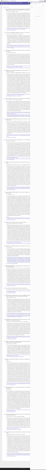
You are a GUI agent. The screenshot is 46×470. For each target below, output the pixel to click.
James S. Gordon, (9, 416)
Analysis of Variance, (14, 382)
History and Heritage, (10, 259)
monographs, (21, 262)
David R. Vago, (9, 343)
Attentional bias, (9, 354)
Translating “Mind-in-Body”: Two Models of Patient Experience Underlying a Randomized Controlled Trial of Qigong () (24, 388)
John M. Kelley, (28, 164)
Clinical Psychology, (9, 241)
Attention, (18, 382)
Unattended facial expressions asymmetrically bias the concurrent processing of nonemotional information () (23, 432)
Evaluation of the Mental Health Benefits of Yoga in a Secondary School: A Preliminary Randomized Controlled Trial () (23, 119)
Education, (19, 241)
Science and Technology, (28, 260)
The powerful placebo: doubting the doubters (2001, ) (16, 288)
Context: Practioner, (14, 313)
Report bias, (25, 188)
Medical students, (17, 112)
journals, (18, 262)
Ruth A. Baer (14, 297)
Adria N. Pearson (20, 223)
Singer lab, (8, 28)
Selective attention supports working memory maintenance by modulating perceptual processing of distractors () (24, 360)
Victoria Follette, (9, 223)
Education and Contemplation (28, 116)
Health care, (8, 112)
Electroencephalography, (28, 382)
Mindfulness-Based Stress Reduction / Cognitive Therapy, (22, 115)
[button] (45, 1)
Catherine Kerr (9, 389)
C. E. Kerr (13, 194)
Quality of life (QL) (16, 355)
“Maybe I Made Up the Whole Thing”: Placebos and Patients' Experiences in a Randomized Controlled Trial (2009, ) (23, 193)
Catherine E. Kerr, (18, 164)
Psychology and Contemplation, (28, 67)
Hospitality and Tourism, (16, 259)
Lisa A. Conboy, (24, 164)
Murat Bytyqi (23, 416)
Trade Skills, (20, 261)
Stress (23, 94)
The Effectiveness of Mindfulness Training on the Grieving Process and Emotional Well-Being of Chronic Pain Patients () (24, 51)
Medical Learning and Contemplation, (20, 114)
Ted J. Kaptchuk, (9, 164)
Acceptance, (8, 283)
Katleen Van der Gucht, (19, 321)
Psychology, (23, 156)
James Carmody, (9, 297)
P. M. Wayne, (13, 289)
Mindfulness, (12, 355)
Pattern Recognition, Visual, (22, 383)
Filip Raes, (8, 321)
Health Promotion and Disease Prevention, (12, 135)
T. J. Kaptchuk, (9, 194)
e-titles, (8, 262)
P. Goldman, (28, 289)
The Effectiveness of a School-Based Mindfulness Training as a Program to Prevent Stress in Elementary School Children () (22, 71)
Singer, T (17, 11)
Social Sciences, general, (19, 94)
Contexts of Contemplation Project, (11, 315)
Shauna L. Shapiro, (10, 99)
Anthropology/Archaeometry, (11, 409)
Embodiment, (18, 409)
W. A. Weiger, (20, 289)
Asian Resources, (24, 257)
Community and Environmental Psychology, (23, 134)
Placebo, (25, 187)
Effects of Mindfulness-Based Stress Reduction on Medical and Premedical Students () (21, 98)
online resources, (25, 262)
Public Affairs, (19, 260)
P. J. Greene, (9, 289)
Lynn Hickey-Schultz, (15, 121)
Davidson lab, (22, 453)
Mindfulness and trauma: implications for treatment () (16, 222)
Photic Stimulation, (28, 383)
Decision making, (26, 453)
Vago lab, (24, 284)
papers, (29, 262)
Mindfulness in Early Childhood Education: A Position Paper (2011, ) (18, 245)
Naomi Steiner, (25, 121)
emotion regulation (27, 284)
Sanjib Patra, (9, 141)
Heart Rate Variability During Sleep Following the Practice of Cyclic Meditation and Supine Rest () (23, 139)
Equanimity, (25, 283)
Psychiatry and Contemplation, (11, 115)
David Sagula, (9, 52)
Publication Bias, (9, 291)
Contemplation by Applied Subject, (11, 67)
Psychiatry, (27, 135)
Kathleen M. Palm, (15, 223)
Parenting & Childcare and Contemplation (12, 263)
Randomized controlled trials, (20, 188)
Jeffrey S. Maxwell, (9, 434)
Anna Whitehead (9, 247)
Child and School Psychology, (14, 283)
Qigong (15, 410)
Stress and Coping (26, 45)
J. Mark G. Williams (25, 321)
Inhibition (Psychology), (29, 454)
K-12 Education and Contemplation (11, 137)
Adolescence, (8, 134)
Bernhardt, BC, (13, 11)
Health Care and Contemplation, (20, 67)
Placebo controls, (29, 187)
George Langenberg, (18, 72)
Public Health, (14, 94)
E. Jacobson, (24, 289)
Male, (12, 383)
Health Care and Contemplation (20, 356)
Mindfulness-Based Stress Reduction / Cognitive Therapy (14, 429)
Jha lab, (11, 383)
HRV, (7, 156)
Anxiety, (17, 134)
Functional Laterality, (16, 454)
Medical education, (12, 112)
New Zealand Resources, (10, 260)
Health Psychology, (9, 45)
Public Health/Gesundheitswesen (18, 66)
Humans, (8, 383)
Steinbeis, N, (9, 11)
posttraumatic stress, (16, 428)
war (19, 428)
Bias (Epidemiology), (22, 382)
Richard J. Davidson (22, 434)
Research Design (14, 291)
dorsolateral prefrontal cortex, (14, 28)
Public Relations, (23, 260)
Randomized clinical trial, (10, 410)
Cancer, (16, 409)
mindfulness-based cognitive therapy (12, 337)
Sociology (30, 188)
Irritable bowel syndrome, (10, 187)
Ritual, (28, 188)
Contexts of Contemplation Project (11, 30)
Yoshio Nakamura (14, 343)
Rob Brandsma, (23, 72)
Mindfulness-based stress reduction (11, 113)
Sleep (16, 157)
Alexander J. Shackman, (16, 434)
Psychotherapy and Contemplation (11, 338)
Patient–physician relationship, (20, 187)
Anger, (14, 134)
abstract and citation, (25, 261)
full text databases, (11, 262)
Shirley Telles (13, 141)
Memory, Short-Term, (16, 383)
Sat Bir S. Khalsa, (9, 121)
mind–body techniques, (10, 428)
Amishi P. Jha (9, 361)
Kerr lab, (15, 187)
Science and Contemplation (10, 47)
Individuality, (23, 454)
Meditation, (13, 45)
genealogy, (15, 262)
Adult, (11, 382)
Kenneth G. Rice (13, 52)
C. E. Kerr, (16, 289)
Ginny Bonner (20, 99)
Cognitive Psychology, (21, 283)
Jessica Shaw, (14, 164)
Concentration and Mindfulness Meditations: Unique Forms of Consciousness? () (20, 32)
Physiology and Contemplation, (28, 158)
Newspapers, (15, 260)
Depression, (25, 336)
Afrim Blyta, (19, 416)
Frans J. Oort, (28, 72)
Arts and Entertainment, (19, 257)
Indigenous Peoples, (22, 259)
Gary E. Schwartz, (15, 99)
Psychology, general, (9, 94)
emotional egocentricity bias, (21, 28)
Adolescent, (12, 134)
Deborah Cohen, (21, 121)
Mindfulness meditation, (10, 66)
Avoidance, (12, 354)
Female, (13, 454)
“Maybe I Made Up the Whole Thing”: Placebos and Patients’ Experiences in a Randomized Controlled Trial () (23, 162)
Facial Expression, (9, 454)
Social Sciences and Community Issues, (12, 261)
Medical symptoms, (25, 313)
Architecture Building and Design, (11, 257)
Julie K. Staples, (14, 416)
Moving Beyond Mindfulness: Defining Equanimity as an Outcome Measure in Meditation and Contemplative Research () (22, 266)
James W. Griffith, (13, 321)
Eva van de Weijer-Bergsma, (11, 72)
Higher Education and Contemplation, (11, 116)
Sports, (18, 261)
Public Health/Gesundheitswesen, (19, 45)
